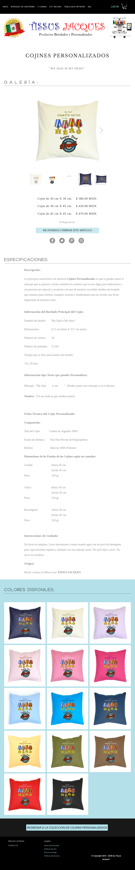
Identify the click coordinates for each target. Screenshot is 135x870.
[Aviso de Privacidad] (54, 845)
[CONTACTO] (18, 845)
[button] (124, 6)
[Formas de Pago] (54, 852)
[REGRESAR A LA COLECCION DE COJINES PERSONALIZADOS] (67, 827)
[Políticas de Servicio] (54, 856)
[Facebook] (52, 240)
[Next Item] (101, 130)
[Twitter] (62, 240)
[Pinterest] (71, 240)
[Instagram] (81, 240)
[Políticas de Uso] (54, 849)
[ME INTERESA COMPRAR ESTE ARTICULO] (67, 230)
